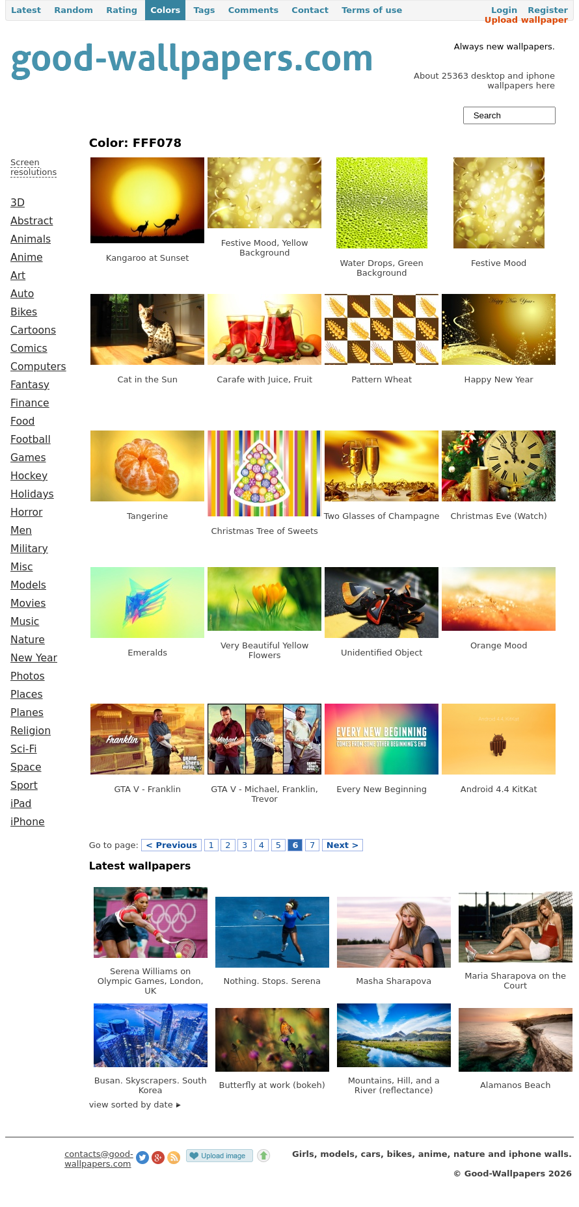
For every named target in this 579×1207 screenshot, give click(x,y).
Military (29, 549)
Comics (28, 348)
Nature (27, 640)
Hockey (28, 476)
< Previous (171, 845)
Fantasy (29, 385)
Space (26, 767)
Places (26, 694)
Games (28, 458)
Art (17, 276)
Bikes (23, 312)
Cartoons (33, 330)
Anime (26, 257)
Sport (24, 785)
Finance (29, 403)
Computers (38, 367)
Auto (22, 294)
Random (73, 10)
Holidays (32, 494)
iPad (21, 804)
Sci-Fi (23, 749)
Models (28, 585)
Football (30, 439)
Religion (30, 731)
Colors (165, 10)
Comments (253, 10)
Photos (27, 676)
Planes (27, 713)
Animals (30, 239)
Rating (121, 10)
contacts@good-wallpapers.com (98, 1159)
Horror (26, 512)
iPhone (27, 822)
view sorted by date (135, 1104)
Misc (21, 567)
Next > (343, 845)
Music (24, 622)
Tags (204, 10)
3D (17, 203)
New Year (33, 658)
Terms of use (372, 10)
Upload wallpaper (526, 20)
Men (21, 531)
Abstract (31, 221)
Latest (26, 10)
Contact (310, 10)
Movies (28, 603)
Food (22, 421)
